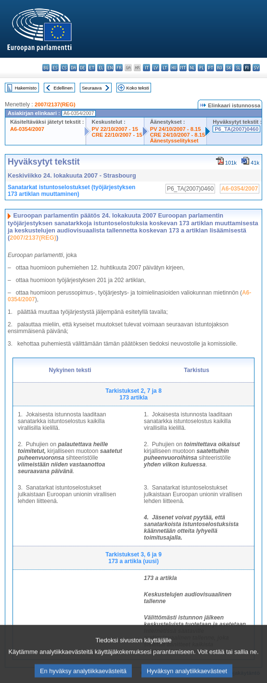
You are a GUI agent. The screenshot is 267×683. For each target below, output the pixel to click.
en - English (110, 67)
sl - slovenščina (238, 67)
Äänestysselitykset (174, 140)
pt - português (210, 67)
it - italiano (146, 67)
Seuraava (92, 87)
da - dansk (73, 67)
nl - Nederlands (192, 67)
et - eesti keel (91, 67)
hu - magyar (174, 67)
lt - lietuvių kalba (164, 67)
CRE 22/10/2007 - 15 (117, 135)
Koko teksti (138, 87)
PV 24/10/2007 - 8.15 (175, 129)
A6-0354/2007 (27, 129)
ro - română (219, 67)
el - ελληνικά (100, 67)
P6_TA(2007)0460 (236, 129)
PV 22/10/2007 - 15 (115, 129)
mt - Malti (183, 67)
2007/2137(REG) (55, 104)
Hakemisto (26, 87)
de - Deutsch (82, 67)
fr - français (119, 67)
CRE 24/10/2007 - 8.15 (177, 135)
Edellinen (62, 87)
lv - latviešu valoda (155, 67)
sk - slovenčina (228, 67)
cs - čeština (64, 67)
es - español (55, 67)
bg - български (46, 67)
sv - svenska (256, 67)
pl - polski (201, 67)
